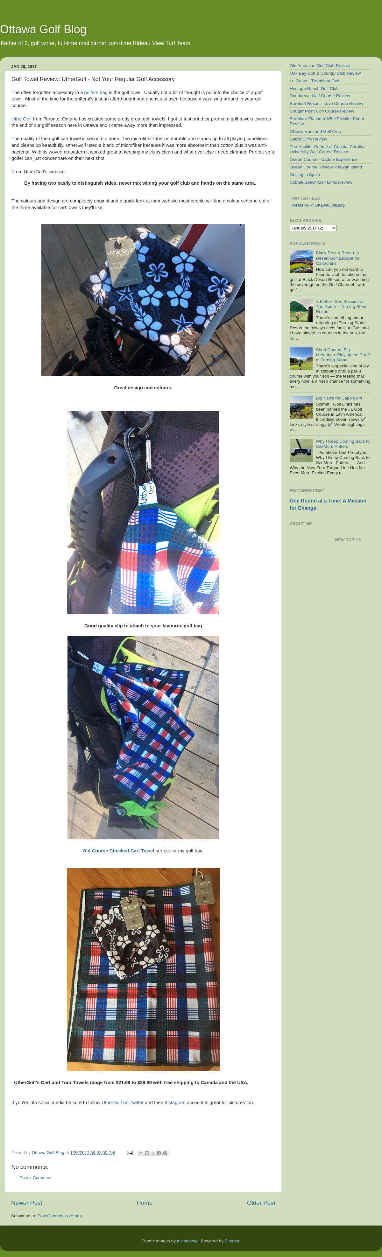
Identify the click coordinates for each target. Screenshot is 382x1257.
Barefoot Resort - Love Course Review (326, 103)
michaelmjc (188, 1241)
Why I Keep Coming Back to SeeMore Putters (343, 444)
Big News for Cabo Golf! (339, 398)
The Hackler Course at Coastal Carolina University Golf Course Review (328, 149)
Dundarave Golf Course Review (320, 95)
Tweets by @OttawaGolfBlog (317, 205)
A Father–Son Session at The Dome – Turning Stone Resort (341, 306)
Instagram (175, 1102)
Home (144, 1202)
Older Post (261, 1202)
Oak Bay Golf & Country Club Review (325, 73)
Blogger (232, 1241)
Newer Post (26, 1202)
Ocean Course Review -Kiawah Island (326, 167)
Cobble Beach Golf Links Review (321, 182)
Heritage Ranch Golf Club (314, 88)
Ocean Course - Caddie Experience (323, 159)
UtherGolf (21, 118)
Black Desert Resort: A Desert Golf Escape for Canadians (337, 257)
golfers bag (96, 92)
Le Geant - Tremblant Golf (314, 81)
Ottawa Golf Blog (43, 29)
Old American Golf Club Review (320, 65)
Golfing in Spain (305, 174)
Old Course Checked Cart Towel (118, 850)
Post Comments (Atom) (60, 1215)
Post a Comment (35, 1177)
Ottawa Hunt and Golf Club (315, 131)
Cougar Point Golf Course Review (322, 111)
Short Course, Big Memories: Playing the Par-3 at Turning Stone (343, 354)
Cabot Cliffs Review (308, 139)
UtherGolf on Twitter (123, 1102)
